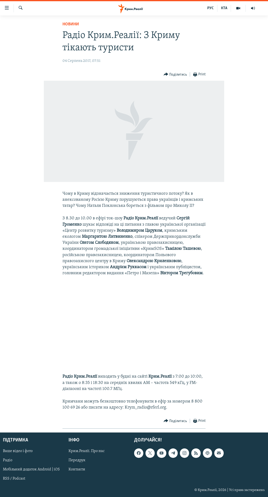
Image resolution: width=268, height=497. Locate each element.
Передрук (77, 460)
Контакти (77, 469)
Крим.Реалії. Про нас (87, 451)
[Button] (175, 74)
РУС (210, 8)
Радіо (7, 460)
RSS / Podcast (14, 479)
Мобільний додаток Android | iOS (31, 469)
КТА (224, 8)
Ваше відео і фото (18, 451)
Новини (70, 24)
